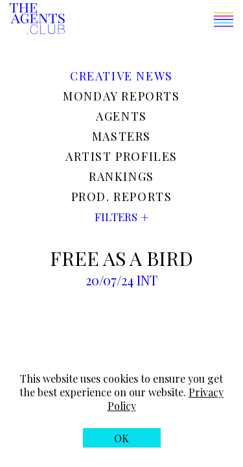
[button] (149, 21)
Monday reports (121, 96)
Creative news (121, 76)
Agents (121, 116)
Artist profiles (121, 156)
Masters (121, 136)
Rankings (121, 176)
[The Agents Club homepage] (37, 19)
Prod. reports (121, 196)
